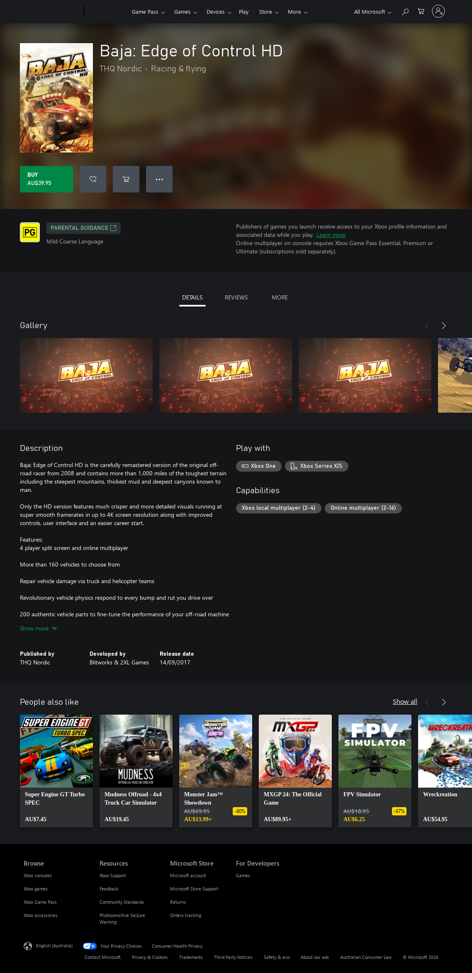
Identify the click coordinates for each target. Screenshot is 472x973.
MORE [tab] (280, 297)
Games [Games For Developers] (243, 875)
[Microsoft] (52, 11)
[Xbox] (107, 11)
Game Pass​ (145, 11)
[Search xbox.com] (404, 10)
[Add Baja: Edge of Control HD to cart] (126, 179)
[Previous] (427, 325)
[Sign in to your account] (438, 11)
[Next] (444, 325)
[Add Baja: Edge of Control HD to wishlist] (93, 179)
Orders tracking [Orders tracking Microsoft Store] (185, 915)
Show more (38, 628)
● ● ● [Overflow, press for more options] (159, 179)
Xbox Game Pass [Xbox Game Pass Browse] (40, 902)
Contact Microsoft (103, 957)
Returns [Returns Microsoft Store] (178, 902)
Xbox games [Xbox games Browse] (36, 888)
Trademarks (191, 957)
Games (182, 11)
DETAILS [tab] (192, 297)
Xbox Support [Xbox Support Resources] (113, 875)
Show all (405, 701)
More (294, 11)
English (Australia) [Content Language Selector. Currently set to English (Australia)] (54, 945)
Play (243, 11)
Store (265, 11)
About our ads (315, 957)
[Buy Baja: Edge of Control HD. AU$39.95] (46, 179)
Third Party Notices (233, 957)
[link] (56, 771)
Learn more (330, 234)
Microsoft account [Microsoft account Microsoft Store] (188, 875)
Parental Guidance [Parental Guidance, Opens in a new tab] (84, 228)
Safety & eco (277, 957)
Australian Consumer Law (366, 957)
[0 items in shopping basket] (421, 10)
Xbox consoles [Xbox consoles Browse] (38, 875)
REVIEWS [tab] (236, 297)
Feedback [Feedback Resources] (109, 888)
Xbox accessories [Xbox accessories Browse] (41, 915)
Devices (216, 11)
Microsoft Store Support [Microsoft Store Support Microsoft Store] (194, 888)
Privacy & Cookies (150, 957)
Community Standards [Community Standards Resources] (122, 902)
